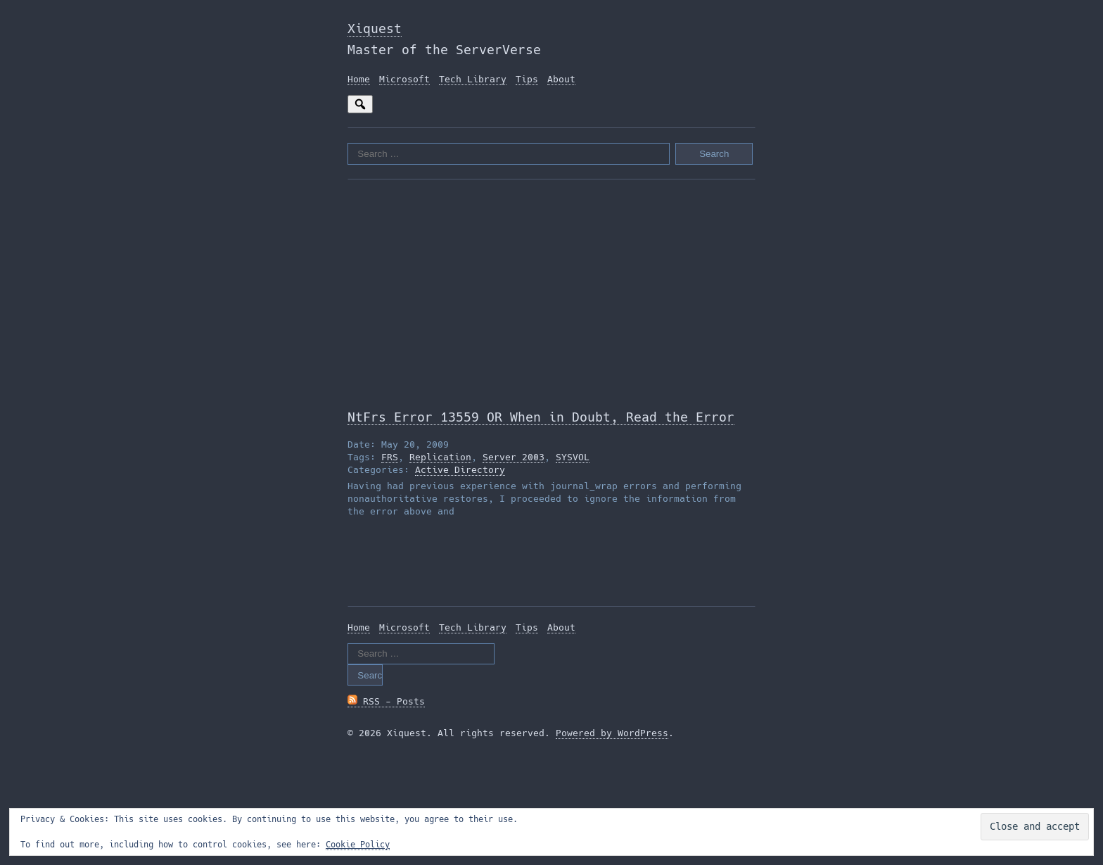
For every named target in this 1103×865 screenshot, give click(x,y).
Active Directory (460, 470)
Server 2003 (513, 457)
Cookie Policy (358, 845)
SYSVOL (572, 457)
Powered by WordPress (612, 733)
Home (359, 79)
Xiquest (375, 28)
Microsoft (404, 79)
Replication (440, 457)
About (561, 79)
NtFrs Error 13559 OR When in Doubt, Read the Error (541, 417)
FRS (389, 457)
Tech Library (472, 79)
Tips (527, 79)
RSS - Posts (386, 701)
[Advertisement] (551, 292)
